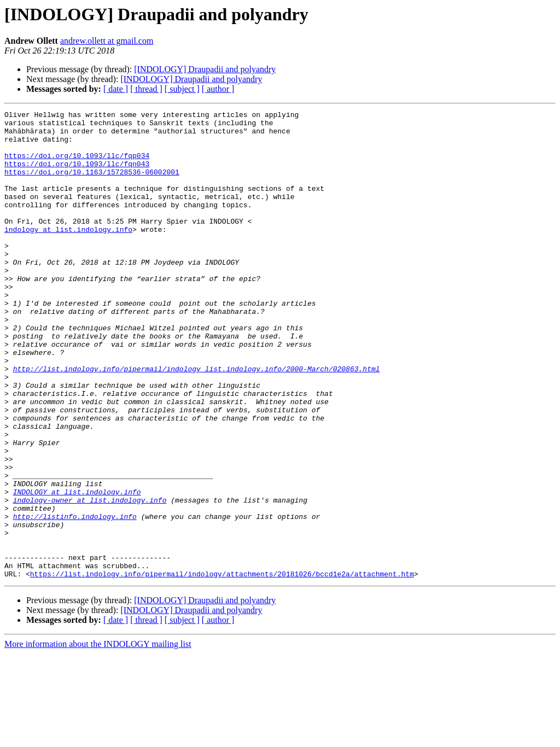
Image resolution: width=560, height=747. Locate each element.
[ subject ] (182, 89)
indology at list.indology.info (68, 254)
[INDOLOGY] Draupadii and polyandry (205, 69)
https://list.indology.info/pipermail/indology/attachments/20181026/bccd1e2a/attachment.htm (222, 667)
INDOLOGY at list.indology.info (77, 569)
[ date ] (115, 89)
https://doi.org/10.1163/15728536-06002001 (91, 185)
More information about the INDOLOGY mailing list (97, 737)
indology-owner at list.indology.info (90, 578)
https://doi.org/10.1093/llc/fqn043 (76, 175)
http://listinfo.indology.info (75, 598)
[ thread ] (146, 89)
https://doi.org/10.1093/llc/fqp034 (76, 165)
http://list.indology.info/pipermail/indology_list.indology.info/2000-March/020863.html (196, 421)
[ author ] (218, 89)
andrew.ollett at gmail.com (106, 40)
